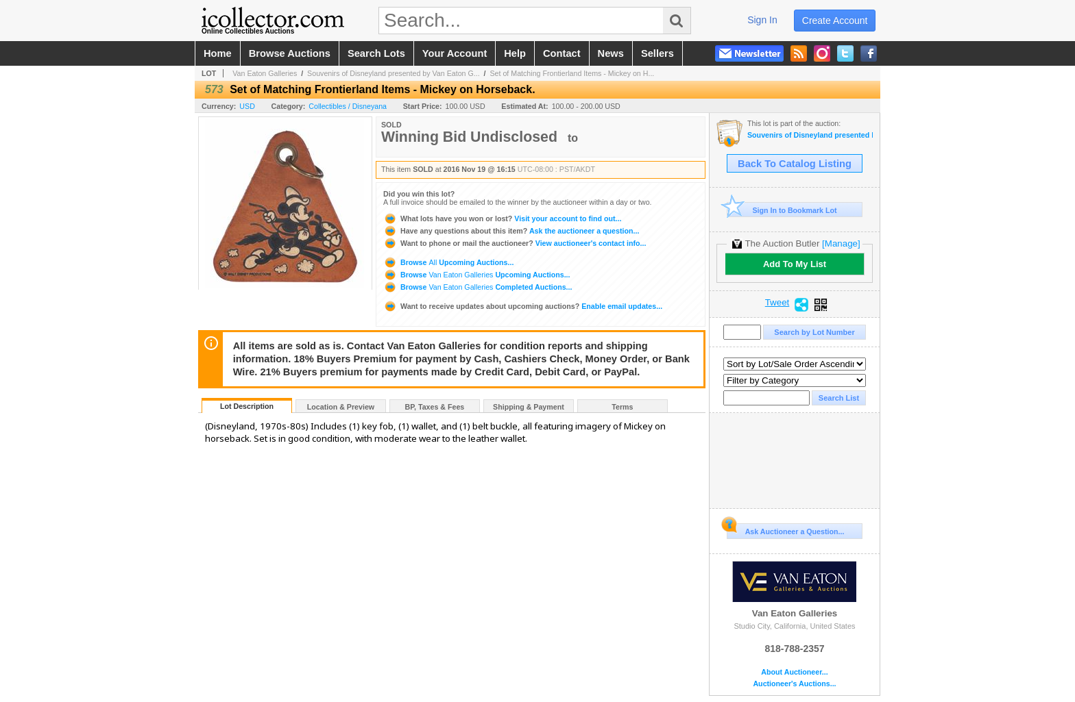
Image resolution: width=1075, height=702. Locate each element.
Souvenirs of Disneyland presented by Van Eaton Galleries (810, 135)
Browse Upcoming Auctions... (448, 262)
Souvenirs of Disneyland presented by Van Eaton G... (393, 73)
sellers (657, 53)
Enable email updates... (522, 306)
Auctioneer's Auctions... (794, 684)
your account (454, 53)
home (218, 53)
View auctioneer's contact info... (514, 243)
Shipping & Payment (528, 407)
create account (835, 20)
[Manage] (840, 243)
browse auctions (289, 53)
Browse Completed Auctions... (477, 287)
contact (562, 53)
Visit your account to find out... (502, 218)
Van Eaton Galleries (264, 73)
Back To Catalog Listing (794, 163)
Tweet (777, 303)
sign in (762, 19)
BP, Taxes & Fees (435, 407)
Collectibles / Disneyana (348, 106)
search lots (376, 53)
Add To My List (794, 264)
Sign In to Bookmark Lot (782, 210)
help (515, 53)
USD (247, 106)
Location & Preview (340, 407)
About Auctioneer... (794, 672)
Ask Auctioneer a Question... (785, 529)
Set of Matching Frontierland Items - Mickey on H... (572, 73)
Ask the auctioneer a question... (511, 231)
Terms (622, 407)
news (611, 53)
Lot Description (247, 406)
